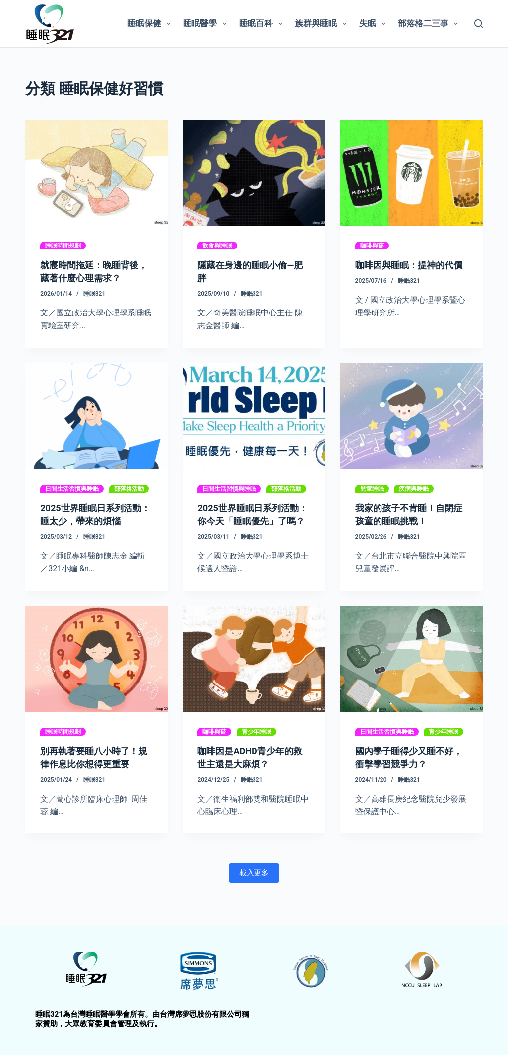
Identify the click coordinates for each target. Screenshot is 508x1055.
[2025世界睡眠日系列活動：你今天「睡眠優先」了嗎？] (254, 416)
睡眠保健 (151, 24)
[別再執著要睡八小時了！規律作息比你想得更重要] (96, 672)
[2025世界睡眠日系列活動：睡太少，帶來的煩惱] (96, 416)
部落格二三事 (430, 24)
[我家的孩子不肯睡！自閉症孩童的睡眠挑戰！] (411, 416)
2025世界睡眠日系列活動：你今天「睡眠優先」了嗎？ (252, 521)
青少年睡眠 (256, 744)
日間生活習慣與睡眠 (72, 488)
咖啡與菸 (372, 245)
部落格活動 (129, 488)
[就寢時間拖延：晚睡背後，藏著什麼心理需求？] (96, 173)
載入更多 (254, 885)
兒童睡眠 (372, 488)
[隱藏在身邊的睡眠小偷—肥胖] (254, 173)
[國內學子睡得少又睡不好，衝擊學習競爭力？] (411, 672)
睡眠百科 (262, 24)
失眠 (374, 24)
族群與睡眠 (322, 24)
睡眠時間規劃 (63, 245)
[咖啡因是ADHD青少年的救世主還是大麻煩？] (254, 672)
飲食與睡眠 (217, 245)
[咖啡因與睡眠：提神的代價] (411, 173)
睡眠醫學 (206, 24)
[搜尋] (478, 23)
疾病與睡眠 (414, 488)
